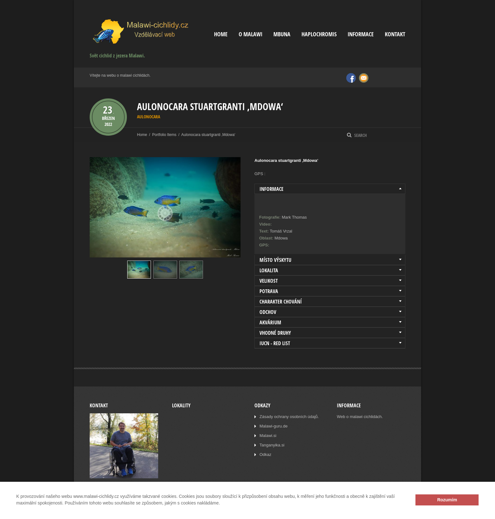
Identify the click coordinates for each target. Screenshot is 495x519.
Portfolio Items (164, 135)
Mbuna (281, 34)
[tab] (329, 189)
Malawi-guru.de (273, 426)
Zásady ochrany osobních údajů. (289, 416)
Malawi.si (267, 435)
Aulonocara (148, 117)
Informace (361, 34)
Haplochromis (319, 34)
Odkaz (265, 454)
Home (221, 34)
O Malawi (250, 34)
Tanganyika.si (271, 445)
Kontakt (395, 34)
